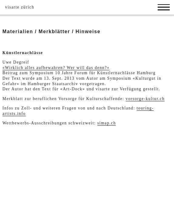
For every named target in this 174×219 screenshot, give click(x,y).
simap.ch (106, 123)
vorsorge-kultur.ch (145, 98)
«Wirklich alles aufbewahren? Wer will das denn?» (55, 67)
